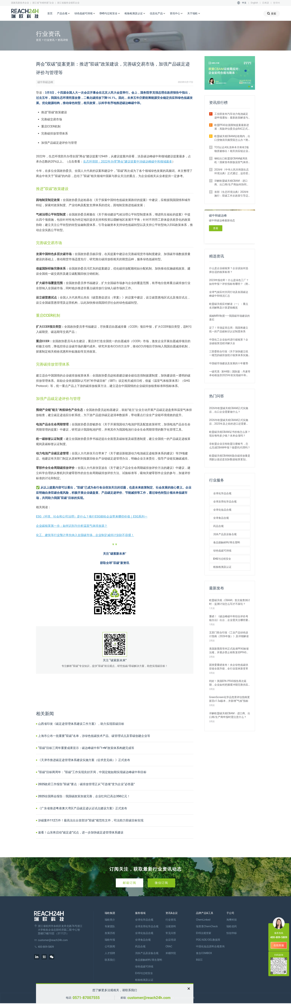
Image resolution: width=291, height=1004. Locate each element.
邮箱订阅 (129, 883)
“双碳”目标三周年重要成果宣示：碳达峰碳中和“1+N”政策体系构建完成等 (86, 748)
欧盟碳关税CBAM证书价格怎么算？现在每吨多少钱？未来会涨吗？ (229, 433)
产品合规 (63, 13)
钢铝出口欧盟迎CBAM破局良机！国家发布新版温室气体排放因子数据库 (231, 160)
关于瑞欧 (193, 13)
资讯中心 (176, 13)
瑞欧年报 (110, 939)
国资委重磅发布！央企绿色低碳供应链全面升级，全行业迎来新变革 (228, 666)
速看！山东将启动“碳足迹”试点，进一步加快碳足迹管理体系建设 (80, 832)
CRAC (169, 946)
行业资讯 (49, 39)
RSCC (199, 959)
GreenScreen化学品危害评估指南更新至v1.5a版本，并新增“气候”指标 (229, 699)
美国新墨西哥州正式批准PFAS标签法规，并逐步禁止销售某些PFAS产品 (229, 650)
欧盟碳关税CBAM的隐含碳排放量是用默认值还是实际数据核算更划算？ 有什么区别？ (229, 457)
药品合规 (218, 526)
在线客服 (279, 945)
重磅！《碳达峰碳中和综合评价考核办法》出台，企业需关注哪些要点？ (228, 618)
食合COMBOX (204, 953)
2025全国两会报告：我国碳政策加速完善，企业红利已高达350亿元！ (84, 796)
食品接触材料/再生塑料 (226, 542)
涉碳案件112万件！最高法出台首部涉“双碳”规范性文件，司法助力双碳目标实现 (90, 820)
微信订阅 (161, 883)
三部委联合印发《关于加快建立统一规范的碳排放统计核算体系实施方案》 (228, 353)
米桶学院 (171, 953)
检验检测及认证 (135, 13)
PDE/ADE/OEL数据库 (208, 939)
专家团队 (110, 926)
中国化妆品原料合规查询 (210, 946)
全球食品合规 (221, 517)
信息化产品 (157, 13)
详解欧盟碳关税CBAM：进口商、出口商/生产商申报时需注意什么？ (229, 715)
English (254, 2)
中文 (244, 2)
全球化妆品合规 (222, 509)
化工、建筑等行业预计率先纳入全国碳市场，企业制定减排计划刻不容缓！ (85, 535)
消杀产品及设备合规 (225, 534)
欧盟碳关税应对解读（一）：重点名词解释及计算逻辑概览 (228, 305)
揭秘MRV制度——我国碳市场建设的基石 (229, 317)
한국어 (276, 2)
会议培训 (171, 939)
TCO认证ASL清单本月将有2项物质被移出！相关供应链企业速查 (231, 149)
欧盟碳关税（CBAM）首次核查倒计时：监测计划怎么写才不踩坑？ (229, 602)
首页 (50, 13)
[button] (249, 86)
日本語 (265, 2)
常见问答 (171, 933)
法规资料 (171, 926)
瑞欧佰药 (231, 926)
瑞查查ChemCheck (207, 926)
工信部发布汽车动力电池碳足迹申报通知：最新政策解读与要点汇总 (231, 115)
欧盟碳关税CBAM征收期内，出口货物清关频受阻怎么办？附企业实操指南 (232, 138)
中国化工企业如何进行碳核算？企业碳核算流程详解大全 (228, 341)
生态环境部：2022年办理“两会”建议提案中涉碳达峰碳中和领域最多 (127, 161)
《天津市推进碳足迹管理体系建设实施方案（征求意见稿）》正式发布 (84, 760)
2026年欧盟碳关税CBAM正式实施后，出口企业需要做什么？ (228, 410)
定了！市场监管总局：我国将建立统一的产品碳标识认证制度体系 (228, 329)
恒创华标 (231, 933)
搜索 (271, 13)
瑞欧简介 (110, 919)
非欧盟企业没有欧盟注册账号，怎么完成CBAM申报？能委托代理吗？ (229, 445)
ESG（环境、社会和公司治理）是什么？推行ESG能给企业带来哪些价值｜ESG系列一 (91, 516)
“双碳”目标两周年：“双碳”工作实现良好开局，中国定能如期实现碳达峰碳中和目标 (92, 772)
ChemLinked (203, 919)
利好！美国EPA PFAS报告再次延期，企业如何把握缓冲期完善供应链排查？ (228, 683)
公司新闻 (110, 946)
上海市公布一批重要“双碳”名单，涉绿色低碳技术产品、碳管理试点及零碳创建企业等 (94, 736)
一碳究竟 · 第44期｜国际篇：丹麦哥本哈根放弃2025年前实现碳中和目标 (229, 373)
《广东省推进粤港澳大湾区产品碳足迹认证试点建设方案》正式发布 (82, 808)
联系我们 (110, 959)
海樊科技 (231, 919)
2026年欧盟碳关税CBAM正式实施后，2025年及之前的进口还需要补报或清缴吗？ (229, 422)
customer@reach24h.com (148, 997)
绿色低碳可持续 (84, 13)
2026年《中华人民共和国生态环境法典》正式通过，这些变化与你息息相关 (231, 171)
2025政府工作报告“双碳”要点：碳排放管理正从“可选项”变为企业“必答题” (86, 784)
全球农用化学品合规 (225, 501)
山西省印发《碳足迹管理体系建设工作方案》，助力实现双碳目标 (81, 724)
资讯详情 (63, 39)
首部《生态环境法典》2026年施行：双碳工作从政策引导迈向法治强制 (231, 193)
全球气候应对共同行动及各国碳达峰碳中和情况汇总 (228, 294)
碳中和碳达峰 (45, 82)
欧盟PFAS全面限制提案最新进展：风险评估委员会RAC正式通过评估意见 (231, 127)
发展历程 (110, 933)
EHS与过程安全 (110, 13)
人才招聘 (110, 953)
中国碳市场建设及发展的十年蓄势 (228, 363)
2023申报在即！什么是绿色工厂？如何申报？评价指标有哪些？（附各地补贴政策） (229, 282)
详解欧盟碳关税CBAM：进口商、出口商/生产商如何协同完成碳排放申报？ (231, 182)
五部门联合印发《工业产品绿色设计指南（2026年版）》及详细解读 (229, 634)
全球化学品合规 (222, 493)
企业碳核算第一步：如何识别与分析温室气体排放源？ (71, 526)
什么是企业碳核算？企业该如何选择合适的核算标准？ (228, 270)
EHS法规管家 (203, 933)
